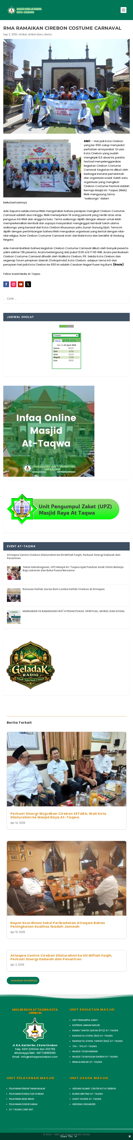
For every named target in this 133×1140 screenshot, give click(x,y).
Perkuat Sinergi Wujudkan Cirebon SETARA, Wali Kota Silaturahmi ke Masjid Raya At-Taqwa (58, 815)
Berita (48, 34)
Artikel (23, 34)
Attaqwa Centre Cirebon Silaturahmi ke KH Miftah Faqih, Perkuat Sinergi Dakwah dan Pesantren (61, 957)
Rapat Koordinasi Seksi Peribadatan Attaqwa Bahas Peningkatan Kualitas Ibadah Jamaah (57, 925)
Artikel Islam (35, 34)
